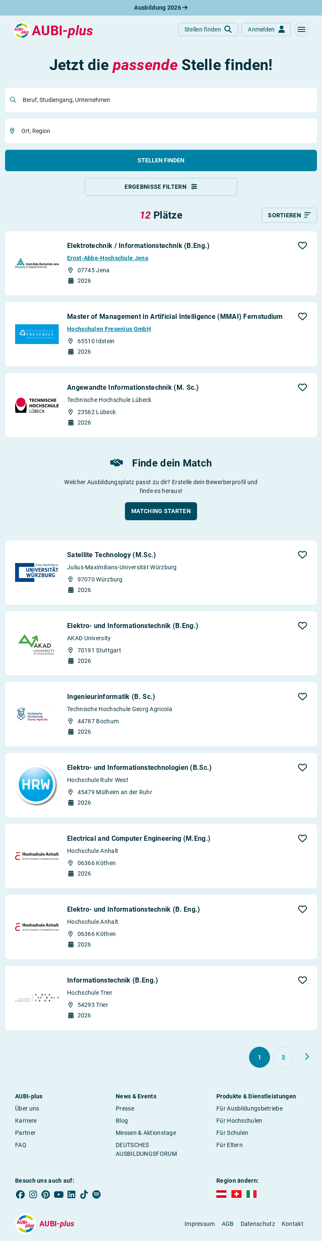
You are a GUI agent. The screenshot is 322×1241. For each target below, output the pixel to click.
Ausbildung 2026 (160, 7)
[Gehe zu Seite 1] (259, 1057)
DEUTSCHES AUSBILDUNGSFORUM (146, 1149)
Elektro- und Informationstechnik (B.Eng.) (132, 626)
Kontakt (293, 1223)
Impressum (199, 1223)
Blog (122, 1120)
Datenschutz (258, 1223)
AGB (228, 1223)
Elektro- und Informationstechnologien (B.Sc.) (139, 768)
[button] (301, 29)
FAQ (20, 1145)
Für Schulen (232, 1132)
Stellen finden (161, 160)
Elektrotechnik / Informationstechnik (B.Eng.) (138, 246)
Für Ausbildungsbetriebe (249, 1108)
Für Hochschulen (239, 1120)
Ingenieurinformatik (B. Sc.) (111, 697)
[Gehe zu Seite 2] (283, 1057)
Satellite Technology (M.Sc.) (111, 555)
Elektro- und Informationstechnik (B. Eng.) (133, 909)
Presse (125, 1108)
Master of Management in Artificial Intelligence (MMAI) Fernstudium (175, 317)
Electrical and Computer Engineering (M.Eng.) (138, 838)
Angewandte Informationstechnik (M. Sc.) (133, 387)
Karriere (25, 1120)
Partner (25, 1132)
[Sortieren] (289, 215)
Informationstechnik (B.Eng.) (112, 980)
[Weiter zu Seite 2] (307, 1057)
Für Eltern (229, 1145)
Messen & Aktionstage (146, 1132)
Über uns (27, 1108)
